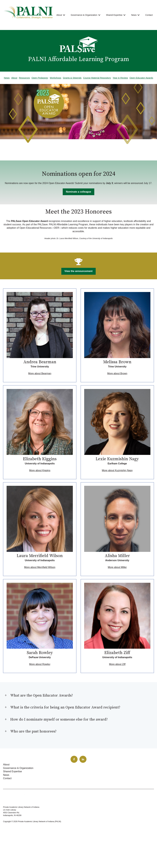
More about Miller (117, 567)
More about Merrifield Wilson (39, 567)
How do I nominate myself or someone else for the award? (59, 719)
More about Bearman (39, 373)
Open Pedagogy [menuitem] (40, 77)
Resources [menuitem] (24, 77)
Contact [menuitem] (7, 778)
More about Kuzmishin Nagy (117, 470)
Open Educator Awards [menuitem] (141, 77)
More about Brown (117, 373)
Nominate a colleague (78, 191)
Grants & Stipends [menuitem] (72, 77)
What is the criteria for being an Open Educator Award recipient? (65, 707)
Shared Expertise (114, 15)
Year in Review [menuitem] (120, 77)
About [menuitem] (14, 77)
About (59, 15)
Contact (149, 15)
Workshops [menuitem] (55, 77)
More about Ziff (117, 664)
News (134, 15)
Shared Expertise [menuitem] (12, 771)
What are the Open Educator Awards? (41, 695)
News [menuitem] (7, 77)
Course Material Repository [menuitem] (97, 77)
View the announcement (79, 271)
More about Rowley (39, 664)
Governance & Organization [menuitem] (18, 768)
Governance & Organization (84, 15)
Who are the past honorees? (33, 731)
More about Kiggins (39, 470)
